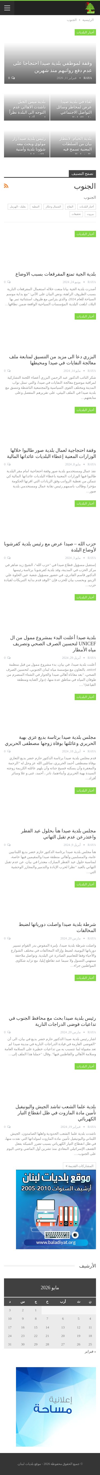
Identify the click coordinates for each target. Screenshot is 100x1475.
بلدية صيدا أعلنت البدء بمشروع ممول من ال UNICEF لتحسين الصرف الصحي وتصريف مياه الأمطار (53, 643)
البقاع (70, 206)
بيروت (90, 214)
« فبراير (90, 1351)
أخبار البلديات (85, 32)
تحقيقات (76, 214)
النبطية (35, 206)
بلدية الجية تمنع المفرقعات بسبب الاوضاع (55, 274)
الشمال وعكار (53, 206)
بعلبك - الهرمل (18, 206)
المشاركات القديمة (79, 1166)
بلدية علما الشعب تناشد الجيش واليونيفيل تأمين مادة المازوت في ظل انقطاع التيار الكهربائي (55, 1112)
